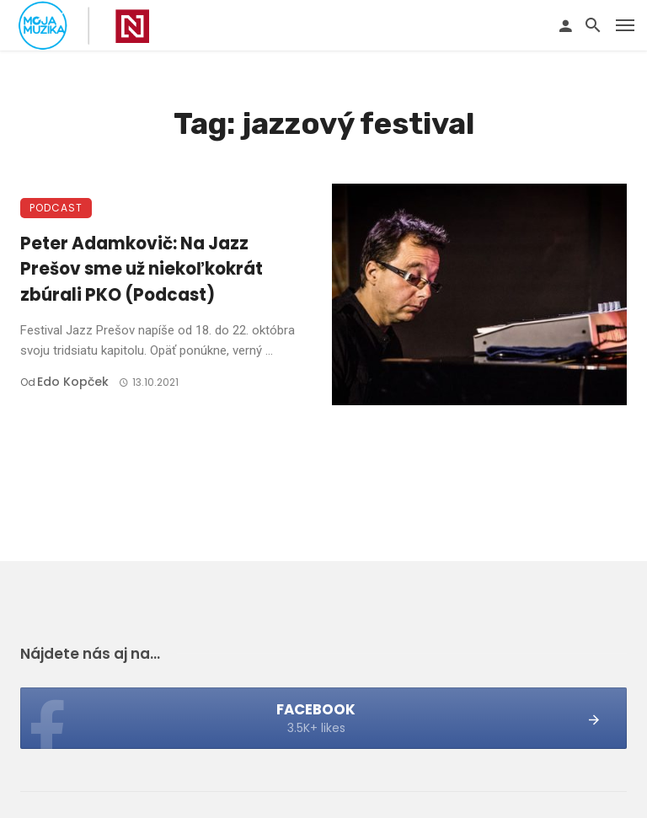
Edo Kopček (73, 381)
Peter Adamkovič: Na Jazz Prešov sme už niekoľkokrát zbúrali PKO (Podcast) (141, 269)
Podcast (56, 207)
